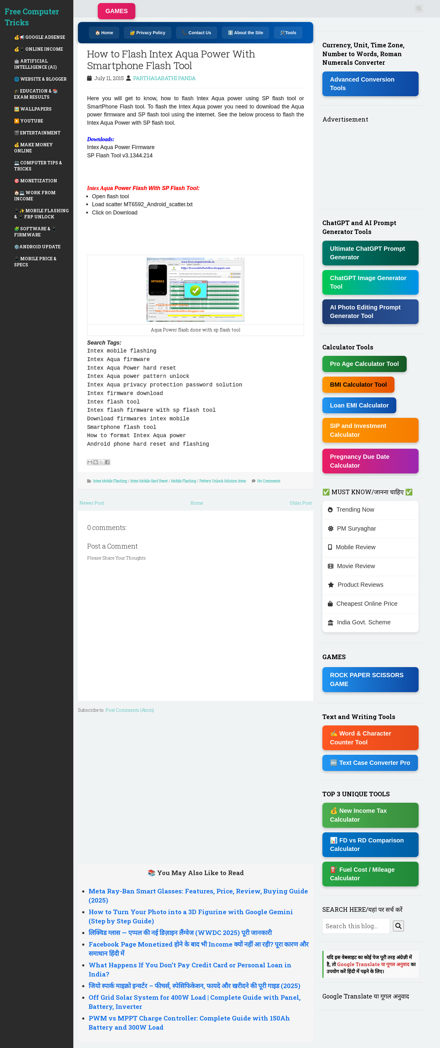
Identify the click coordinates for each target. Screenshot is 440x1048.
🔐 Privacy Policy (147, 32)
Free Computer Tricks (32, 16)
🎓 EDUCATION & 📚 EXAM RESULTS (36, 94)
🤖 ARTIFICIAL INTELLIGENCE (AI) (35, 64)
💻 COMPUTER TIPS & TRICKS (38, 166)
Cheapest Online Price (363, 603)
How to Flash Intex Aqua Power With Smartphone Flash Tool (171, 59)
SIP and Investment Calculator (358, 430)
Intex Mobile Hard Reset (149, 480)
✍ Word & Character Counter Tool (360, 738)
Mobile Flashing (183, 480)
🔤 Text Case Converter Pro (370, 762)
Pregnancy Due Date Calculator (360, 461)
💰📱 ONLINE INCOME (38, 49)
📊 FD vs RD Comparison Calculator (367, 845)
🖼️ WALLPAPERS (33, 109)
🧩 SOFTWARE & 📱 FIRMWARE (35, 232)
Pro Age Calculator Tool (364, 363)
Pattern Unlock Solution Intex (223, 480)
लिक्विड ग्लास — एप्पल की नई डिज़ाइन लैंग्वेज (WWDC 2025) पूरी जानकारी (180, 932)
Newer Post (91, 503)
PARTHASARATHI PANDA (164, 78)
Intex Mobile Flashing (110, 480)
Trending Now (351, 509)
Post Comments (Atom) (129, 710)
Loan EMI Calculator (359, 405)
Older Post (301, 503)
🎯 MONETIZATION (35, 181)
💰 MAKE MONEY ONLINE (33, 148)
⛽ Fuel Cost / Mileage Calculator (362, 874)
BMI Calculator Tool (358, 384)
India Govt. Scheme (359, 622)
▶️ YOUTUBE (28, 121)
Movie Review (351, 566)
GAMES (116, 11)
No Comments (268, 480)
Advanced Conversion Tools (362, 84)
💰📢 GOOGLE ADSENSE (39, 37)
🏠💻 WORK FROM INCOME (35, 196)
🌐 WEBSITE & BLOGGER (40, 79)
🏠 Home (104, 32)
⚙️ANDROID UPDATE (37, 247)
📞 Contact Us (196, 32)
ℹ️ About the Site (245, 32)
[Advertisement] (158, 171)
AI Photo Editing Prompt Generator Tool (365, 312)
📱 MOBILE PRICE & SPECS (35, 262)
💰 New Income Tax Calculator (358, 815)
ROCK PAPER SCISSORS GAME (367, 679)
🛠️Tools (288, 32)
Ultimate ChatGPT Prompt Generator (367, 253)
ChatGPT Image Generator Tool (368, 282)
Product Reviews (355, 584)
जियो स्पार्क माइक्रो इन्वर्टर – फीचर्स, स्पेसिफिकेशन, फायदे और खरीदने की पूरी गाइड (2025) (194, 985)
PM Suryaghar (352, 528)
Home (196, 503)
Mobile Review (352, 547)
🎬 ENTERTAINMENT (37, 133)
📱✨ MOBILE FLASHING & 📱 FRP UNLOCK (41, 214)
